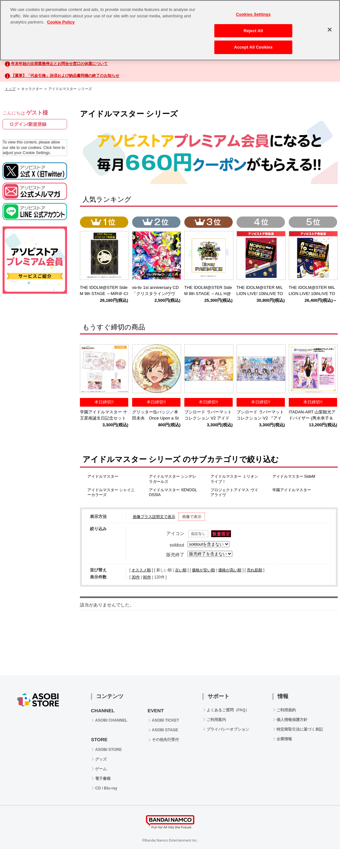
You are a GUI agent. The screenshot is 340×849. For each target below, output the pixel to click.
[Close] (330, 30)
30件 (135, 577)
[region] (170, 30)
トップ (10, 89)
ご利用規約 (286, 710)
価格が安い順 (203, 570)
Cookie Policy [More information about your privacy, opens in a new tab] (60, 22)
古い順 (181, 570)
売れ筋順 (254, 570)
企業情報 (284, 739)
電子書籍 (103, 778)
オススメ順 (141, 570)
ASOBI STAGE (165, 730)
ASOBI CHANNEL (111, 720)
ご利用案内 (216, 719)
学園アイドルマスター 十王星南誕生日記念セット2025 (103, 418)
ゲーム (101, 769)
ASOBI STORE (108, 749)
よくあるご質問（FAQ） (228, 710)
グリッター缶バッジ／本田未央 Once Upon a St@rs (155, 418)
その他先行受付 (165, 739)
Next (330, 370)
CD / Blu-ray (106, 788)
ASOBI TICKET (165, 720)
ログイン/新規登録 (28, 124)
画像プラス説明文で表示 (154, 516)
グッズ (101, 759)
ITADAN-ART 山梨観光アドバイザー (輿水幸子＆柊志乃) (312, 418)
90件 (147, 577)
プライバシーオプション (228, 729)
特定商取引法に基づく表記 (300, 729)
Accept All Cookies (253, 47)
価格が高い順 (229, 570)
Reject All (253, 30)
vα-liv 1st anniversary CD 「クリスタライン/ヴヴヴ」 (157, 293)
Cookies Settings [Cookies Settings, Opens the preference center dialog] (253, 14)
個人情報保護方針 (292, 719)
